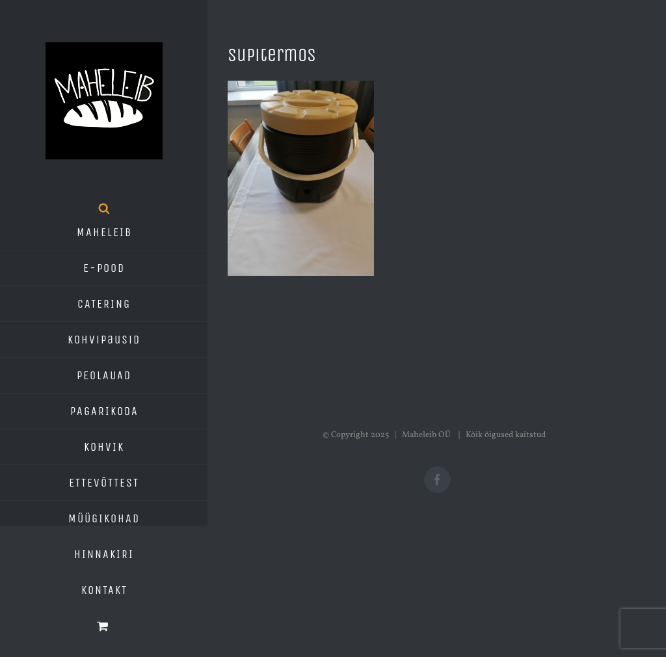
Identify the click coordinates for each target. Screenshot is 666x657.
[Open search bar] (104, 208)
